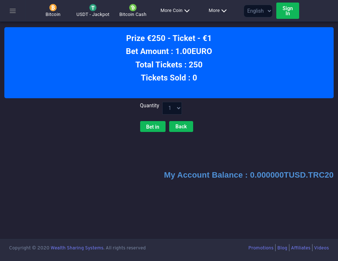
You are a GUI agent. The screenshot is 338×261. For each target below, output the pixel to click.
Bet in (152, 127)
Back (181, 126)
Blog (282, 248)
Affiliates (300, 248)
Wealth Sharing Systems (76, 248)
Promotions (260, 248)
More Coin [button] (176, 11)
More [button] (219, 11)
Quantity (149, 105)
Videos (321, 248)
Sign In (287, 10)
